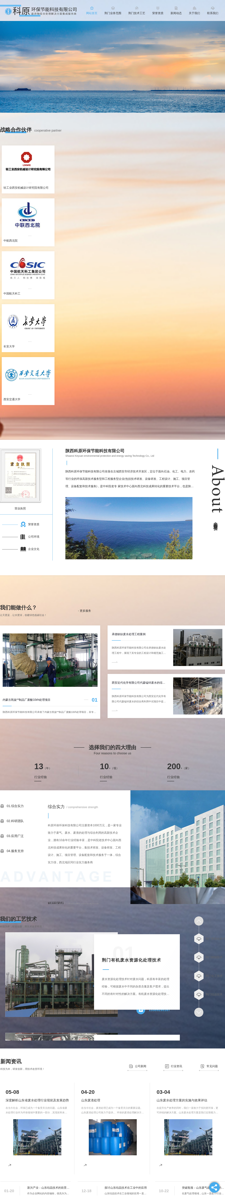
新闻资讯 (10, 1061)
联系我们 (212, 13)
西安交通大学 (12, 399)
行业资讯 (176, 1066)
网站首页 (91, 13)
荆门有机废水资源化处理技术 (131, 960)
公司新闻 (140, 1066)
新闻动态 (176, 13)
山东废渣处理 (90, 1100)
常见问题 (212, 1066)
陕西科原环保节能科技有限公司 (94, 451)
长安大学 (9, 346)
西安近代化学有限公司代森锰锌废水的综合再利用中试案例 (139, 682)
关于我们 (194, 13)
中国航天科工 (12, 293)
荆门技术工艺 (136, 13)
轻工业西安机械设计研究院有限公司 (26, 187)
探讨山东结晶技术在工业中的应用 (126, 1187)
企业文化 (33, 549)
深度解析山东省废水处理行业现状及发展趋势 (37, 1100)
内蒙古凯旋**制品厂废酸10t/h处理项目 (26, 699)
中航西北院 (11, 240)
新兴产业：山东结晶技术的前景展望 (49, 1187)
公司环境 (33, 536)
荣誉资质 (157, 13)
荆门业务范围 (112, 13)
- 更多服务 (84, 610)
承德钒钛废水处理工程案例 (129, 634)
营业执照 (20, 508)
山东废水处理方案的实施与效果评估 (182, 1100)
